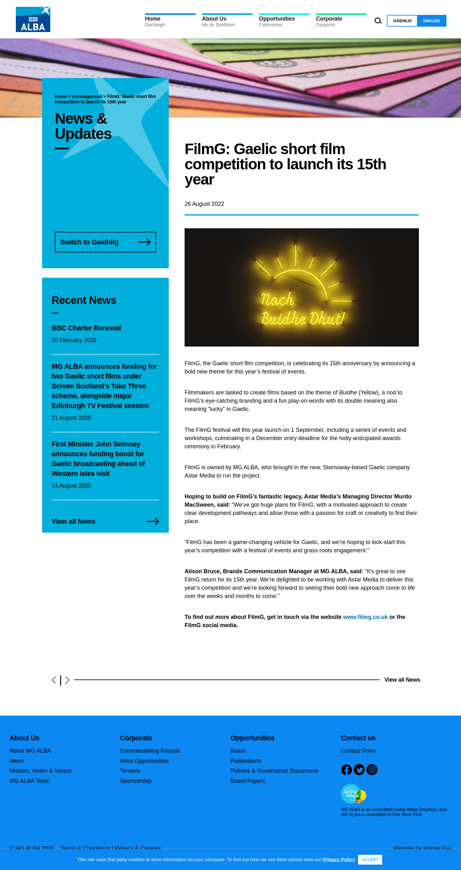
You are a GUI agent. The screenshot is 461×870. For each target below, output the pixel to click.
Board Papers (247, 781)
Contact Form (358, 751)
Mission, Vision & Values (40, 771)
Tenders (130, 771)
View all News (402, 680)
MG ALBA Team (29, 781)
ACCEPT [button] (370, 859)
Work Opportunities (144, 761)
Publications (245, 761)
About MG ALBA (30, 751)
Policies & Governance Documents (274, 771)
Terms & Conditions (85, 848)
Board (238, 751)
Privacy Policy (339, 859)
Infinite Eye (437, 848)
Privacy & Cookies (138, 848)
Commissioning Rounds (150, 751)
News (16, 761)
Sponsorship (136, 781)
